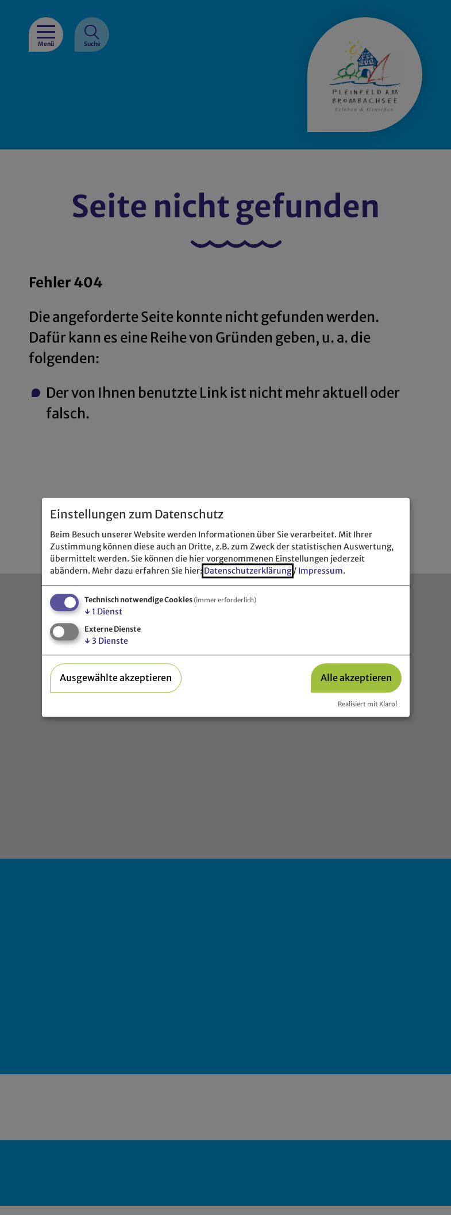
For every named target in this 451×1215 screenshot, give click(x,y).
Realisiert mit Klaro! (367, 704)
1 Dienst (103, 611)
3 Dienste (106, 641)
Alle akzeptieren (356, 677)
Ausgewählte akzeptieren (116, 677)
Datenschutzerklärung (247, 571)
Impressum (320, 571)
